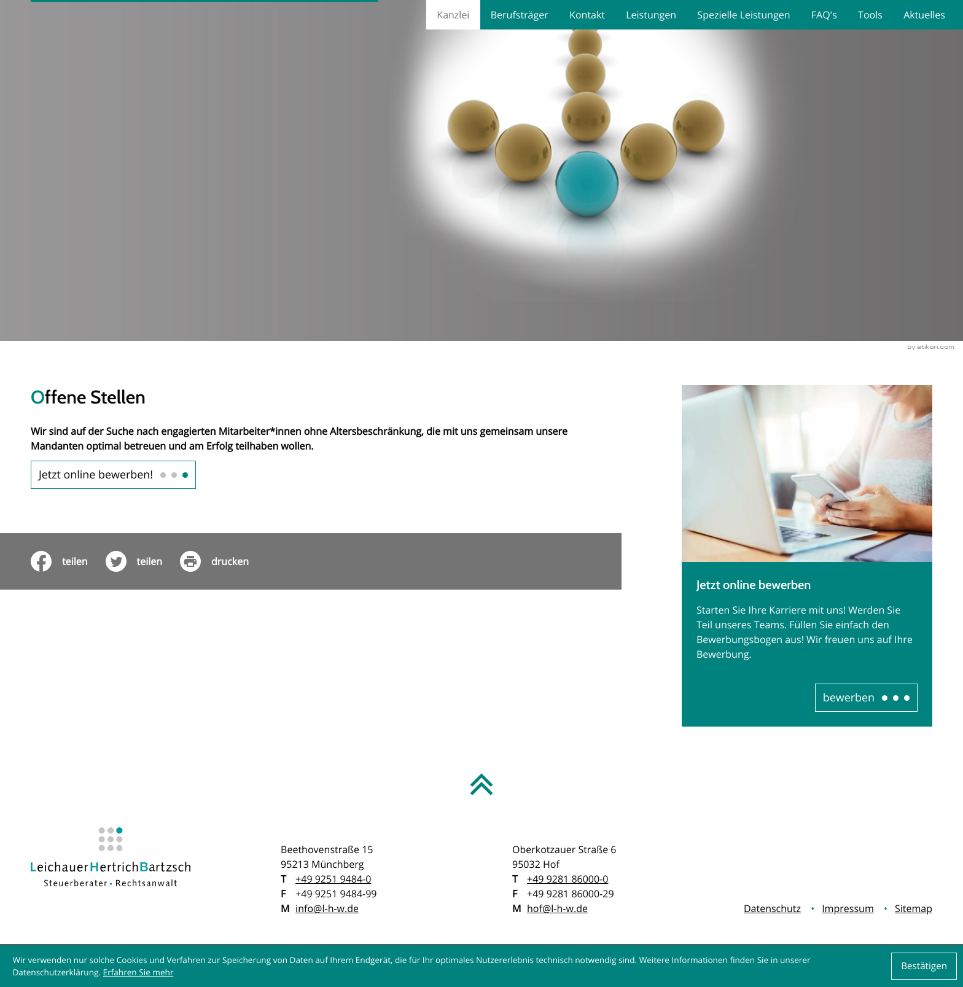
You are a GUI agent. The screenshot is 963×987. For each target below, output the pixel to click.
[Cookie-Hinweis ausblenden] (923, 966)
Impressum (848, 908)
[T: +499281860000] (567, 879)
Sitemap (913, 908)
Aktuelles (924, 14)
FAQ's (824, 14)
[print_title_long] (223, 561)
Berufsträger (519, 14)
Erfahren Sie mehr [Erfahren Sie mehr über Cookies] (138, 972)
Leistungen (651, 14)
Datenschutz (772, 908)
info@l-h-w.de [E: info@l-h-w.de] (327, 908)
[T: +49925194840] (333, 879)
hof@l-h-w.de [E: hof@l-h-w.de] (557, 908)
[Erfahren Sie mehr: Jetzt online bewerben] (866, 698)
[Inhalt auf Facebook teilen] (68, 561)
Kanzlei (453, 14)
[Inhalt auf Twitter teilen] (143, 561)
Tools (870, 14)
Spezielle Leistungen (743, 14)
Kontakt (587, 14)
